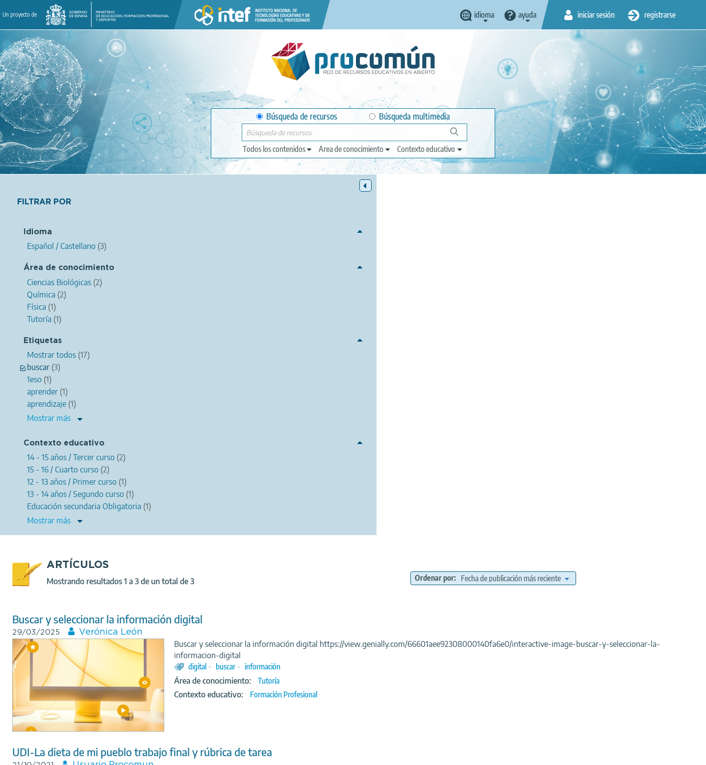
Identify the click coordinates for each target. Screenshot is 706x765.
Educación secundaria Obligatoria (476, 645)
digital (374, 317)
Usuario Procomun (289, 405)
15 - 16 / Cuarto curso (541, 467)
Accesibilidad (389, 753)
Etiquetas (43, 341)
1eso (411, 606)
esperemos (444, 606)
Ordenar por (508, 217)
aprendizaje (549, 606)
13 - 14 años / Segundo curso (470, 656)
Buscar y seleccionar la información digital (284, 258)
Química (511, 453)
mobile (479, 606)
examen (466, 618)
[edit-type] (278, 149)
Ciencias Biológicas (461, 453)
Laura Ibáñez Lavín (291, 538)
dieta (372, 439)
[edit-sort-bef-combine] (589, 217)
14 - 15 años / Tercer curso (464, 467)
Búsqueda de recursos (296, 116)
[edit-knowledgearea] (355, 149)
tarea (535, 439)
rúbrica (508, 439)
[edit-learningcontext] (430, 149)
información (439, 317)
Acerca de (150, 753)
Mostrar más (49, 419)
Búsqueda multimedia (409, 116)
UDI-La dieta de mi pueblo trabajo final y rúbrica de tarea (319, 391)
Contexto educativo (64, 444)
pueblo (399, 439)
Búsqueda (459, 135)
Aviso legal (194, 753)
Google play (377, 714)
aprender (402, 618)
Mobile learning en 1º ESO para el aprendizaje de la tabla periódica (339, 525)
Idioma (38, 233)
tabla (582, 606)
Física (476, 632)
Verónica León (287, 271)
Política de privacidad (256, 753)
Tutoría (445, 331)
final (455, 439)
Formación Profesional (460, 345)
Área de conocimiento (69, 268)
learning (511, 606)
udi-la (480, 439)
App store (293, 714)
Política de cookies (329, 753)
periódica (612, 606)
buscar (402, 317)
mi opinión (380, 606)
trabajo (429, 439)
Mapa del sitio (443, 753)
